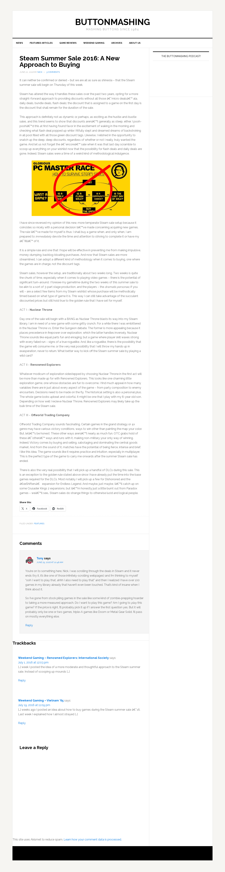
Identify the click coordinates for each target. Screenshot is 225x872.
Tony (40, 559)
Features (39, 524)
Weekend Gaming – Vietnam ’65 (41, 701)
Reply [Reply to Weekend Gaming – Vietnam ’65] (22, 724)
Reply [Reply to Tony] (29, 626)
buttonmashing (112, 22)
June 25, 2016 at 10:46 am (50, 563)
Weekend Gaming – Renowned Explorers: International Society (63, 658)
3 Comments (53, 73)
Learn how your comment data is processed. (93, 840)
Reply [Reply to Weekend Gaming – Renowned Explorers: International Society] (22, 681)
